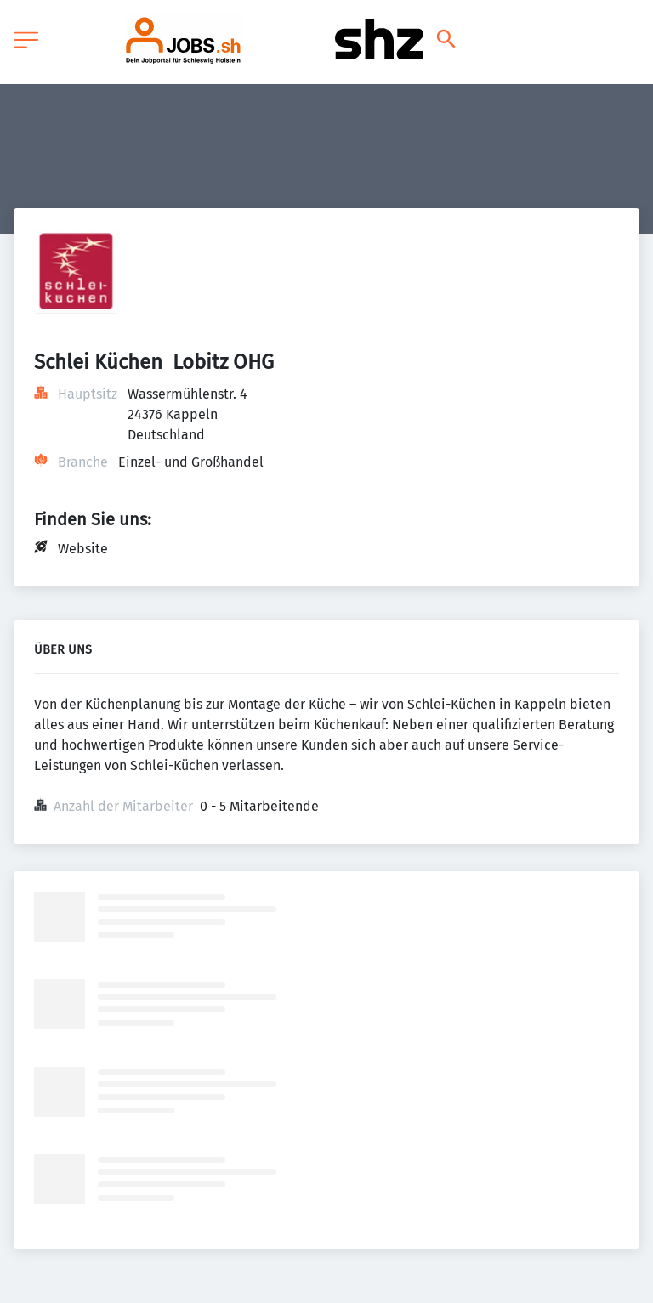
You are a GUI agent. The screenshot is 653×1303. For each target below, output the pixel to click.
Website (83, 549)
